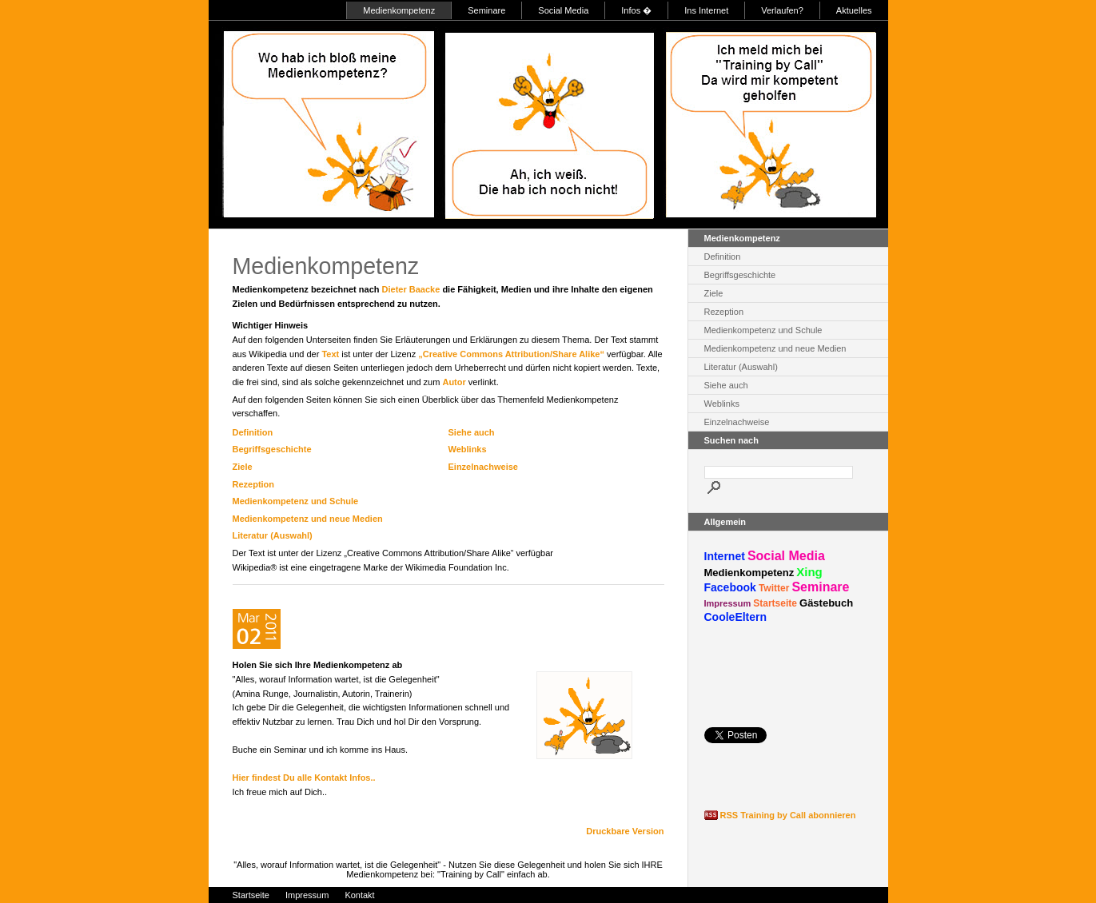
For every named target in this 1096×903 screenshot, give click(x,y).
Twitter (774, 588)
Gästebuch (826, 603)
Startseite (775, 603)
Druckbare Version (625, 831)
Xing (809, 572)
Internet (724, 556)
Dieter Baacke (411, 289)
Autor (453, 382)
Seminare (486, 10)
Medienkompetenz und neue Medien (308, 518)
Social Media (563, 10)
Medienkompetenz (399, 10)
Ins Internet (706, 10)
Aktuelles (854, 10)
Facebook (730, 587)
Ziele (243, 466)
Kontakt (359, 895)
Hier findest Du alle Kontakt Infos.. (304, 777)
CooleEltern (735, 617)
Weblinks (467, 449)
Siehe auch (471, 432)
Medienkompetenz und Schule (296, 501)
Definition (253, 432)
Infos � (636, 10)
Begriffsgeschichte (272, 449)
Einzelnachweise (483, 466)
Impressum (727, 603)
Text (330, 354)
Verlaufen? (782, 10)
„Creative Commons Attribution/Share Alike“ (511, 354)
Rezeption (254, 484)
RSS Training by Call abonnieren (788, 815)
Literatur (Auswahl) (273, 535)
